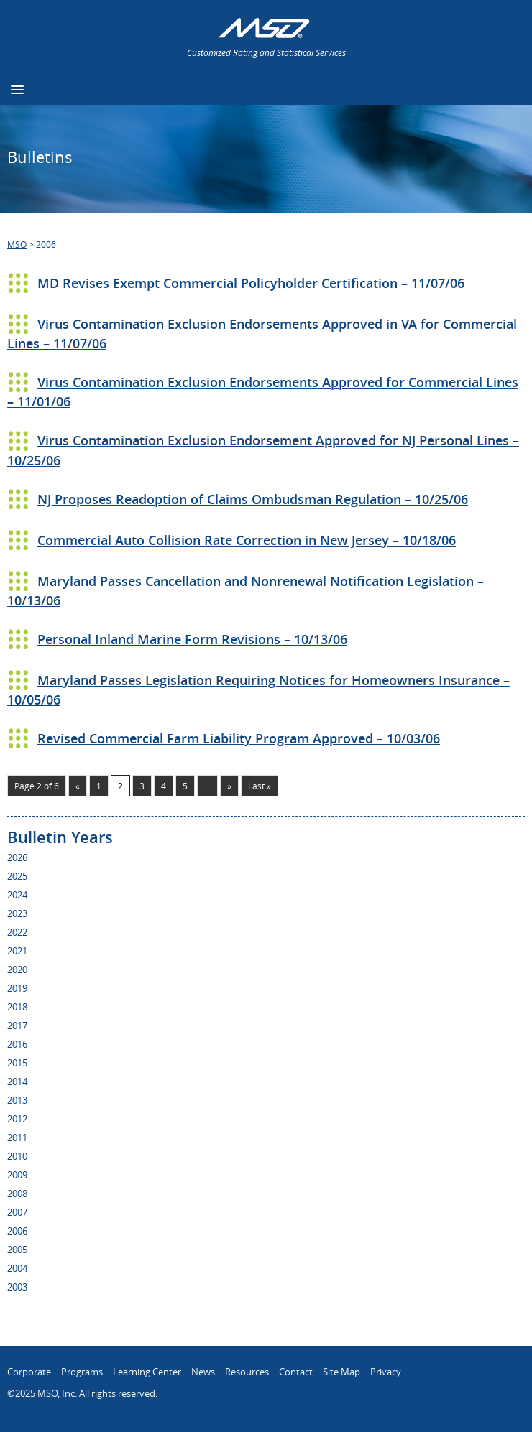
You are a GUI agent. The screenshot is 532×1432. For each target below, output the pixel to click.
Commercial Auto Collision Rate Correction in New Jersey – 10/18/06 (246, 540)
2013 (17, 1100)
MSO (17, 244)
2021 (17, 950)
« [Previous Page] (77, 785)
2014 (17, 1081)
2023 (17, 913)
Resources (247, 1371)
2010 (17, 1156)
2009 (17, 1174)
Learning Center (147, 1371)
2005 (17, 1249)
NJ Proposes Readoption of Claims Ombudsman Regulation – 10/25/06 (252, 499)
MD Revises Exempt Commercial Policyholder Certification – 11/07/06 (250, 283)
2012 (17, 1118)
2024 (17, 894)
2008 (17, 1193)
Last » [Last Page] (259, 785)
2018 (17, 1006)
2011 (17, 1137)
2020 (17, 969)
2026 (17, 857)
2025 (17, 876)
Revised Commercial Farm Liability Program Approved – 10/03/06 (238, 738)
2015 (17, 1062)
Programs (82, 1371)
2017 (17, 1025)
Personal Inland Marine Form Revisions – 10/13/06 (192, 639)
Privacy (385, 1371)
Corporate (29, 1371)
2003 (17, 1286)
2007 (17, 1212)
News (203, 1371)
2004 (17, 1268)
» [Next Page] (229, 785)
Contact (296, 1371)
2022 (17, 932)
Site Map (341, 1371)
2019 (17, 988)
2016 (17, 1044)
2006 (17, 1230)
